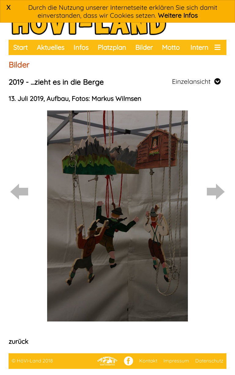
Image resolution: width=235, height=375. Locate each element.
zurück (18, 341)
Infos (80, 47)
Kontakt (148, 361)
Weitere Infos (178, 15)
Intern (199, 47)
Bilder (144, 47)
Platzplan (112, 47)
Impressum (176, 361)
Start (20, 47)
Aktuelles (50, 47)
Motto (171, 47)
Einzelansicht (196, 81)
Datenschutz (209, 361)
